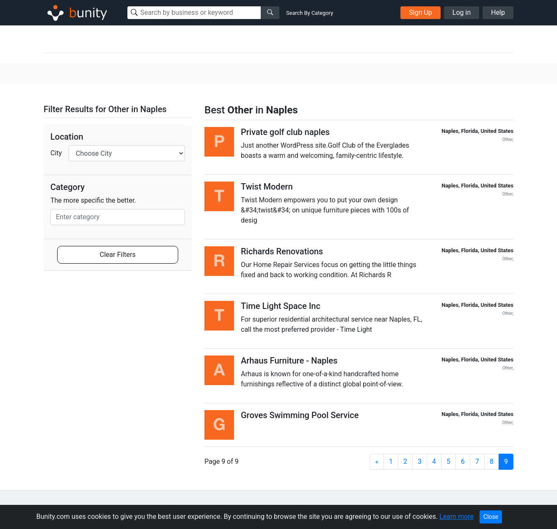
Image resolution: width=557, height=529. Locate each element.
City (56, 153)
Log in (461, 12)
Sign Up (420, 12)
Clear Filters (118, 255)
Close (490, 516)
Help (498, 12)
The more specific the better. (93, 200)
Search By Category (309, 13)
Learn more (456, 516)
